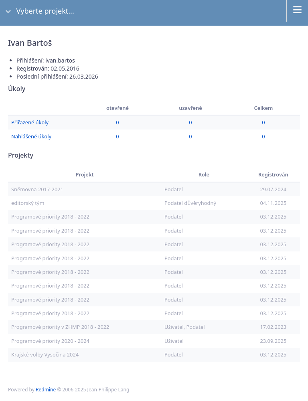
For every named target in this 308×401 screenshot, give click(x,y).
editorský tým (27, 203)
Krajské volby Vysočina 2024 (45, 354)
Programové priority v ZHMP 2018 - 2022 (60, 326)
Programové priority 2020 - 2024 (50, 340)
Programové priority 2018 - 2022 (50, 216)
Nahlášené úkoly (31, 136)
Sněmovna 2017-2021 (37, 189)
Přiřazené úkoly (30, 122)
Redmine (46, 389)
